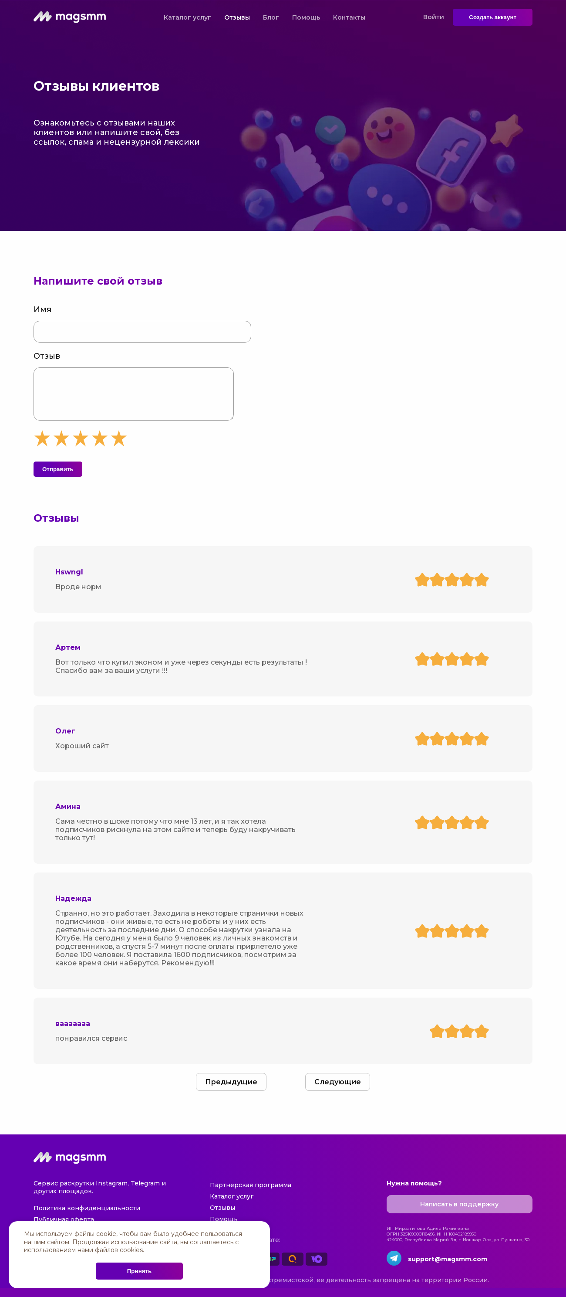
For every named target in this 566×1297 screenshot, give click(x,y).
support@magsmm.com (447, 1268)
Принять (139, 1271)
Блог (271, 17)
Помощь (306, 17)
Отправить (58, 478)
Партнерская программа (250, 1194)
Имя (42, 309)
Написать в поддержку (459, 1213)
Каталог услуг (187, 17)
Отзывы (237, 17)
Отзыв (47, 356)
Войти (433, 17)
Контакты (349, 17)
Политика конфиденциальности (87, 1217)
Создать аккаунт (492, 17)
